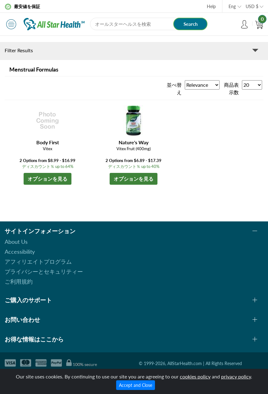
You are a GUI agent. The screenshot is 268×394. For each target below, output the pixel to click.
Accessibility (20, 251)
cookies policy (195, 376)
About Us (16, 241)
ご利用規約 (19, 281)
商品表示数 (231, 88)
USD (252, 6)
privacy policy (236, 376)
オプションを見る (47, 179)
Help (211, 6)
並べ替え (174, 88)
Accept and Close (135, 385)
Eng (232, 6)
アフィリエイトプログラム (38, 261)
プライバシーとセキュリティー (44, 271)
